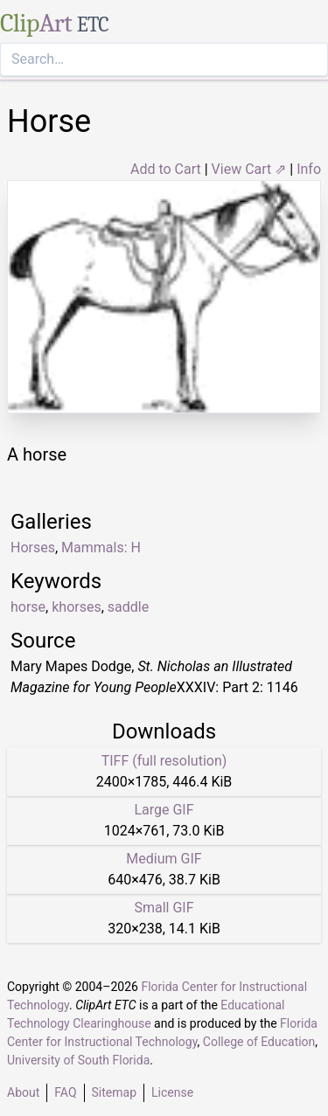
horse (27, 607)
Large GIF (163, 809)
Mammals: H (101, 547)
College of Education (259, 1042)
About (23, 1092)
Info (309, 169)
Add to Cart (165, 169)
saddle (128, 607)
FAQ (65, 1092)
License (172, 1092)
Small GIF (163, 907)
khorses (76, 607)
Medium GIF (163, 858)
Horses (32, 547)
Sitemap (114, 1092)
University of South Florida (78, 1060)
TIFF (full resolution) (164, 760)
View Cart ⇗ (249, 169)
